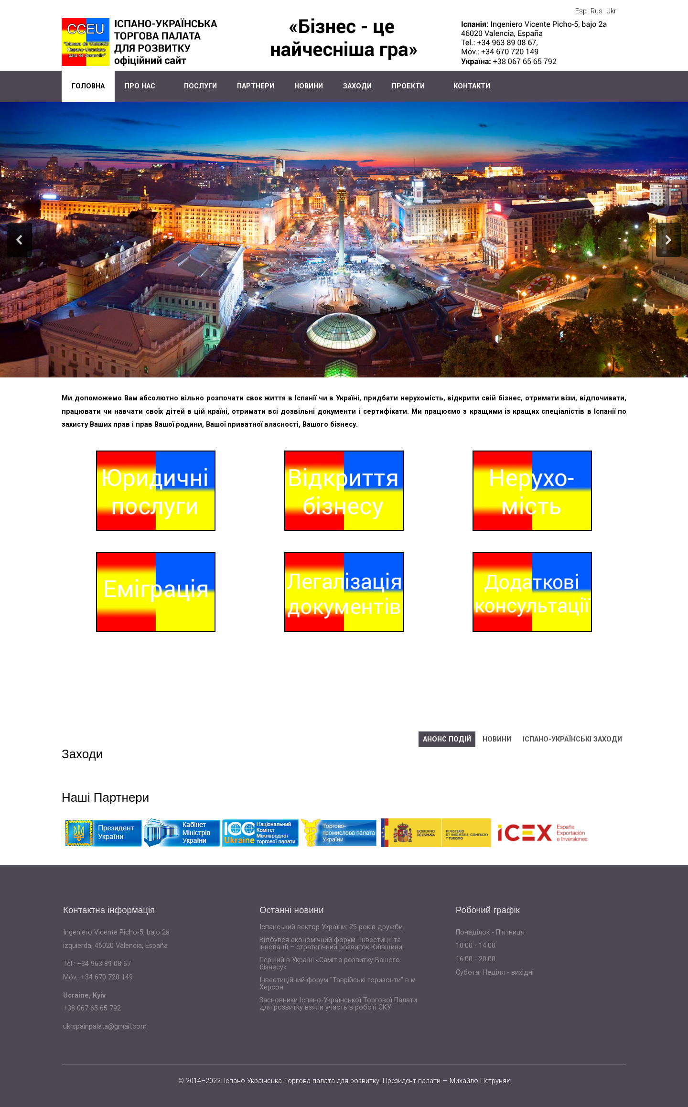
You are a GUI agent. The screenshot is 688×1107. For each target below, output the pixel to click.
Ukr (611, 11)
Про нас (140, 86)
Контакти (471, 86)
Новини (308, 86)
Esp (581, 11)
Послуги (200, 86)
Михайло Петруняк (480, 1081)
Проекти (408, 86)
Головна (88, 86)
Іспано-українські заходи (572, 739)
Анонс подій (447, 739)
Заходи (357, 86)
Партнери (255, 86)
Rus (596, 11)
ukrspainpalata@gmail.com (105, 1026)
